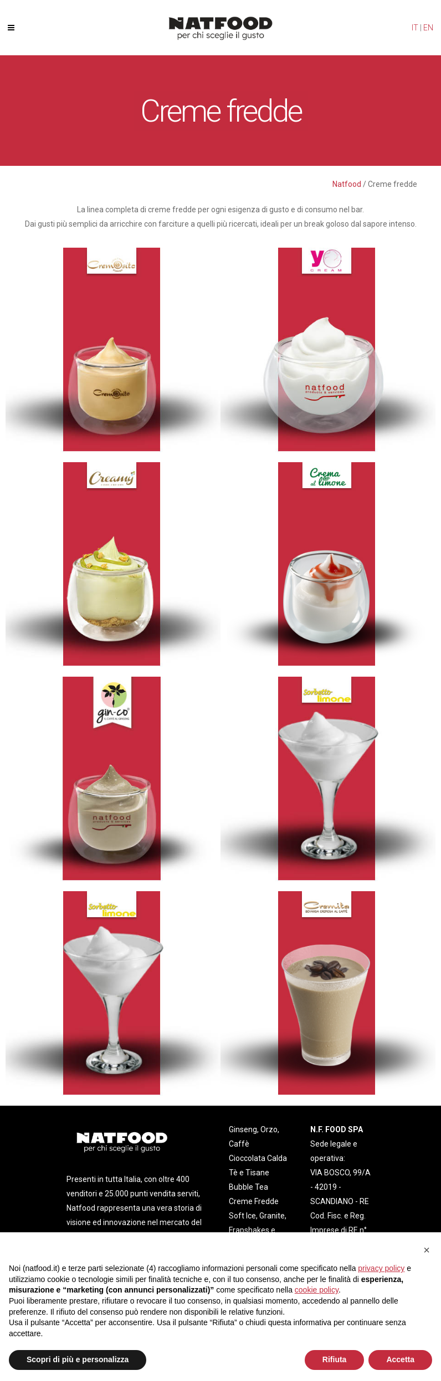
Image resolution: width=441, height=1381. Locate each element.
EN (428, 27)
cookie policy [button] (317, 1289)
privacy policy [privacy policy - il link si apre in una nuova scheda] (381, 1268)
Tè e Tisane (249, 1172)
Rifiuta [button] (334, 1359)
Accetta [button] (400, 1359)
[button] (426, 1250)
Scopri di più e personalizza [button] (78, 1359)
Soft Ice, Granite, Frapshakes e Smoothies (257, 1230)
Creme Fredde (254, 1201)
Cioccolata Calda (258, 1158)
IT (415, 27)
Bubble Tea (248, 1187)
